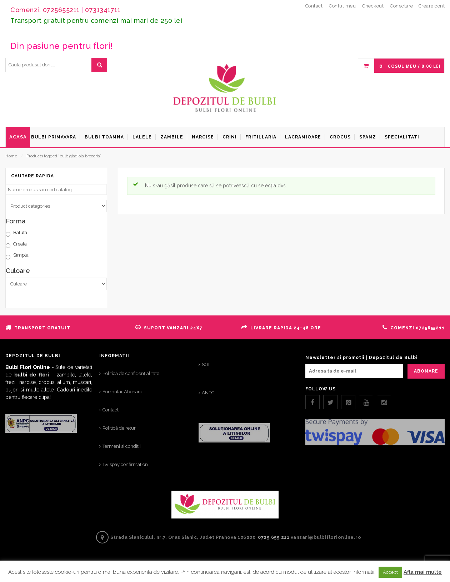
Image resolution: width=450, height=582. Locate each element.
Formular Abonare (122, 391)
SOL (206, 364)
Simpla (21, 255)
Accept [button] (390, 572)
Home (11, 156)
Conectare (401, 6)
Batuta (20, 232)
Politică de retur (119, 428)
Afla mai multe (423, 572)
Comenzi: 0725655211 (45, 10)
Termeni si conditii (121, 446)
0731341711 (102, 10)
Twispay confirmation (125, 464)
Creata (20, 244)
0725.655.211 (273, 537)
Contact (110, 410)
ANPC (208, 392)
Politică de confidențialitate (130, 373)
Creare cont (432, 6)
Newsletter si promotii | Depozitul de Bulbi (361, 357)
